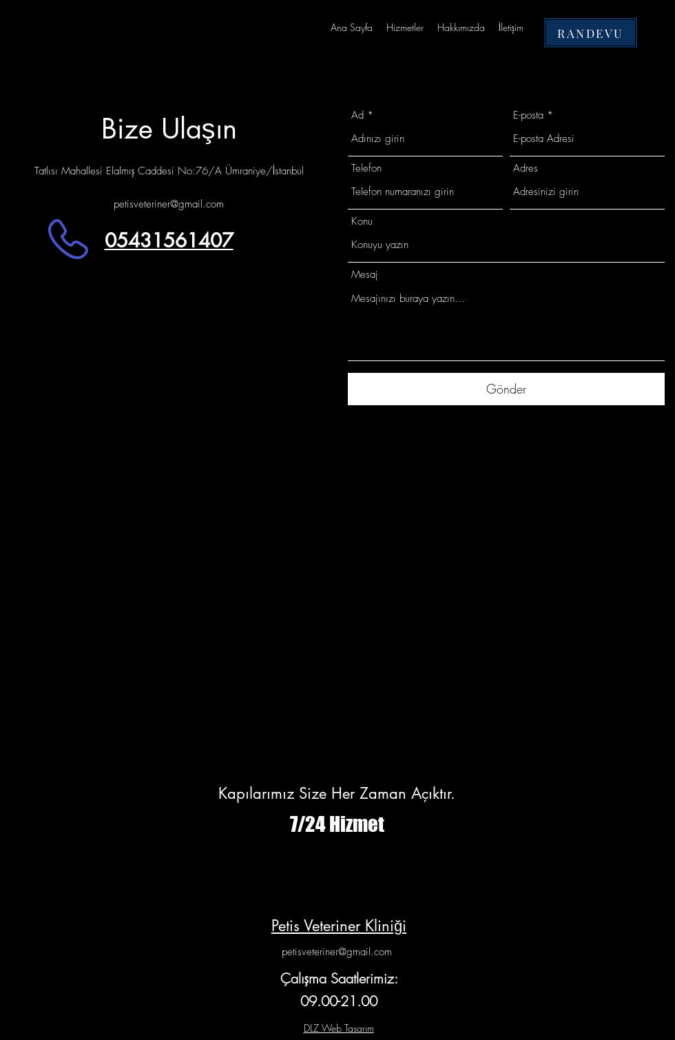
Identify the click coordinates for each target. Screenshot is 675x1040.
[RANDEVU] (590, 32)
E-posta (528, 115)
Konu (362, 221)
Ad (357, 115)
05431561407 (169, 240)
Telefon (366, 168)
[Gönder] (506, 389)
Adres (525, 168)
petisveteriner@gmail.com (169, 204)
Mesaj (364, 274)
